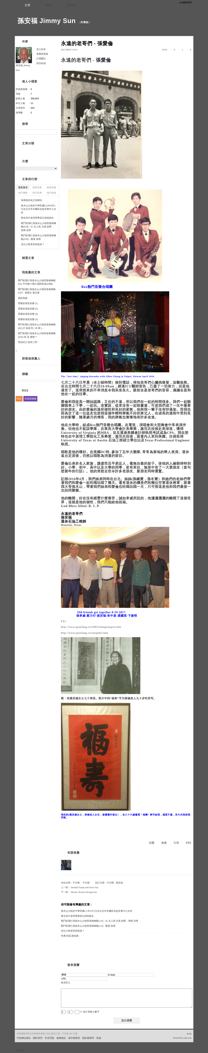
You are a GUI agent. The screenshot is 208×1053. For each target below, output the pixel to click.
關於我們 (37, 1038)
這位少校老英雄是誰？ (72, 930)
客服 (98, 1038)
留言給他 (41, 63)
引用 (176, 842)
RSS (19, 398)
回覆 (151, 842)
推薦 (164, 842)
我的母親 (22, 298)
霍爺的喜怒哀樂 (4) (28, 314)
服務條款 (61, 1038)
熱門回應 (37, 192)
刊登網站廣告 (24, 1038)
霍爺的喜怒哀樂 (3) (28, 319)
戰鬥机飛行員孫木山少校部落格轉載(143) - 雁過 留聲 (88, 926)
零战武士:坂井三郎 (28, 342)
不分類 (76, 882)
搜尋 (54, 131)
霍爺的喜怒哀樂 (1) (28, 303)
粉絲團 (20, 1050)
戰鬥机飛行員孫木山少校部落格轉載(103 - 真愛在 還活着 (37, 291)
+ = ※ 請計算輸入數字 (80, 1011)
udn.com (188, 1038)
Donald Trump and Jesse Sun (84, 887)
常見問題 (49, 1038)
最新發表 (23, 187)
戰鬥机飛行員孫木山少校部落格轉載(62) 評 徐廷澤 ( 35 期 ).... (37, 326)
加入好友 (41, 49)
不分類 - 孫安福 (115, 882)
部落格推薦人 (31, 358)
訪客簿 (70, 5)
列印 (188, 842)
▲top (189, 1033)
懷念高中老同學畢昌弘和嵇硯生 (77, 916)
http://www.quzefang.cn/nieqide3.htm (84, 632)
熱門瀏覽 (23, 192)
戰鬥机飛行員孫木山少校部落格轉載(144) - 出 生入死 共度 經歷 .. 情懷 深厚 (99, 920)
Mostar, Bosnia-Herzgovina (84, 892)
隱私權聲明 (88, 1038)
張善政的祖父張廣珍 (31, 200)
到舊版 (84, 22)
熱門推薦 (51, 192)
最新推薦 (51, 187)
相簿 (49, 5)
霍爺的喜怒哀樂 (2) (28, 308)
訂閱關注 (41, 58)
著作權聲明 (74, 1038)
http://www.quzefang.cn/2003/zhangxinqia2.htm (91, 626)
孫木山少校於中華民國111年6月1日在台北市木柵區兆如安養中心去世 (96, 911)
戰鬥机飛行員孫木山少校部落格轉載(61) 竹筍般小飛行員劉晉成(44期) (37, 282)
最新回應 (37, 187)
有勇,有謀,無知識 (70, 935)
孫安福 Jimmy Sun (46, 20)
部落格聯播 (30, 398)
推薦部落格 (42, 54)
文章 (27, 5)
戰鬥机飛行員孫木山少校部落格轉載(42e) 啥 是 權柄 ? (37, 335)
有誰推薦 (73, 852)
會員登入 (65, 982)
